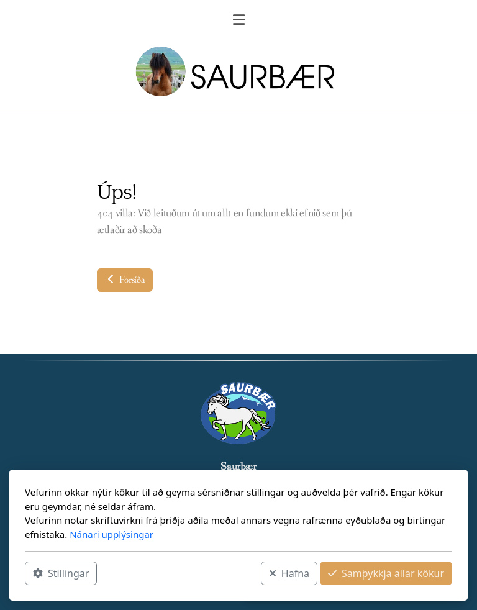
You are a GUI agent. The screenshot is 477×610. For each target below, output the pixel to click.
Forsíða (125, 279)
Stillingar (61, 573)
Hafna (289, 573)
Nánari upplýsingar (111, 534)
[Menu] (238, 21)
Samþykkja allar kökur (386, 573)
